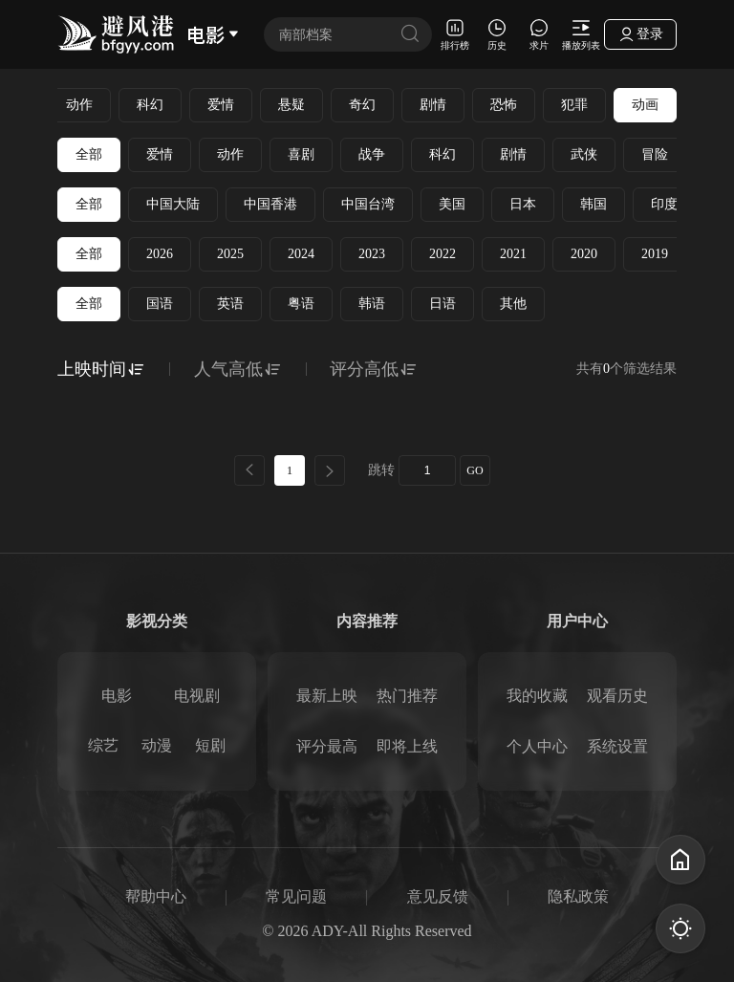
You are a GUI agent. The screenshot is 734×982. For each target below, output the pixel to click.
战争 (371, 154)
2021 (513, 254)
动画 (645, 105)
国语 (159, 303)
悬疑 (291, 105)
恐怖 (503, 105)
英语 (230, 303)
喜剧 (301, 154)
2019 (654, 254)
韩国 (593, 204)
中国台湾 (368, 204)
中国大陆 (173, 204)
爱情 (220, 105)
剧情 (433, 105)
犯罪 (574, 105)
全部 (89, 154)
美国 (452, 204)
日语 (442, 303)
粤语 (301, 303)
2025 (230, 254)
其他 (513, 303)
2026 (159, 254)
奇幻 (362, 105)
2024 (301, 254)
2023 (371, 254)
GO (474, 470)
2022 (442, 254)
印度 (664, 204)
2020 (584, 254)
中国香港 (270, 204)
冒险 (654, 154)
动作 (79, 105)
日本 (522, 204)
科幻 (150, 105)
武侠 (584, 154)
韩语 (371, 303)
